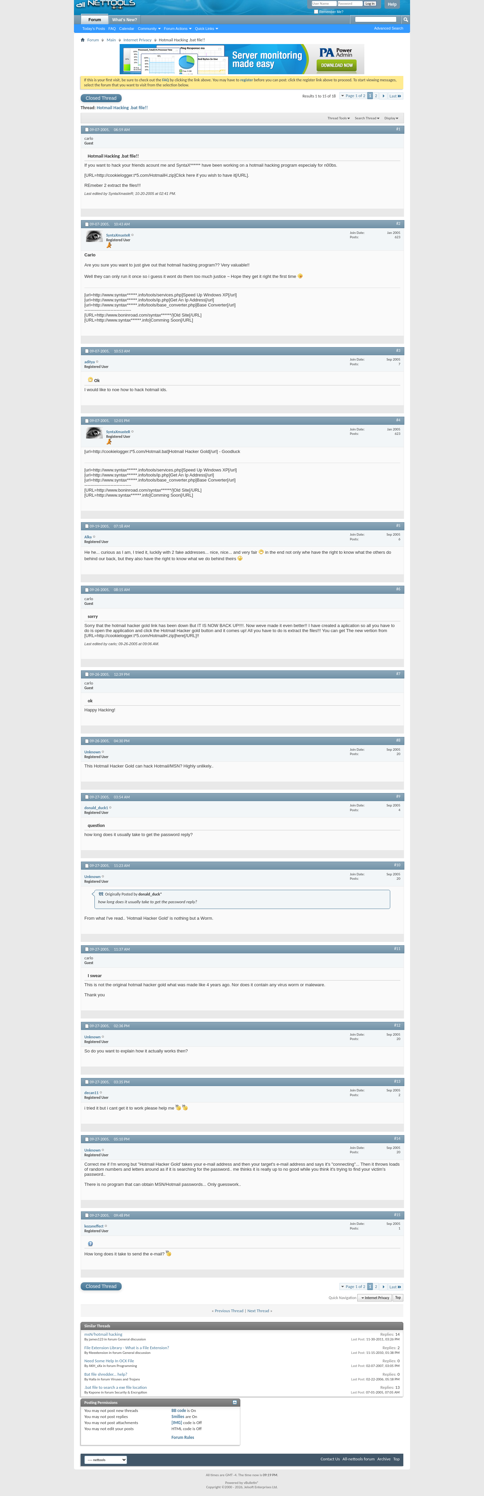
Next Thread (258, 1310)
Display (390, 118)
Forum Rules (182, 1437)
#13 (397, 1081)
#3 (398, 350)
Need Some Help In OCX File (109, 1360)
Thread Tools (337, 118)
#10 (397, 865)
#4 (398, 420)
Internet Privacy (138, 39)
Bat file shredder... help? (105, 1374)
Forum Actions (176, 29)
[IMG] (176, 1422)
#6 (398, 589)
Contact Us (330, 1458)
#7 (398, 673)
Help (392, 4)
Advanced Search (388, 28)
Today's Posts (93, 29)
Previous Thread (229, 1310)
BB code (178, 1410)
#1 (398, 129)
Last (396, 95)
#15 (397, 1214)
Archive (384, 1458)
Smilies (177, 1416)
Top (398, 1298)
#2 (398, 223)
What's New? (124, 19)
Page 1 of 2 (355, 95)
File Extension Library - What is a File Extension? (126, 1347)
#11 (397, 948)
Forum (94, 19)
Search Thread (365, 118)
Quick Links (204, 29)
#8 (398, 740)
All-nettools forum (358, 1458)
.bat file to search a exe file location (115, 1387)
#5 (398, 525)
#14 (397, 1138)
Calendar (126, 29)
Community (147, 29)
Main (111, 39)
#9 (398, 796)
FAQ (112, 29)
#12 (397, 1025)
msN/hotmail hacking (103, 1334)
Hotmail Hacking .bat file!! (122, 108)
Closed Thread (101, 98)
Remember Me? (328, 12)
